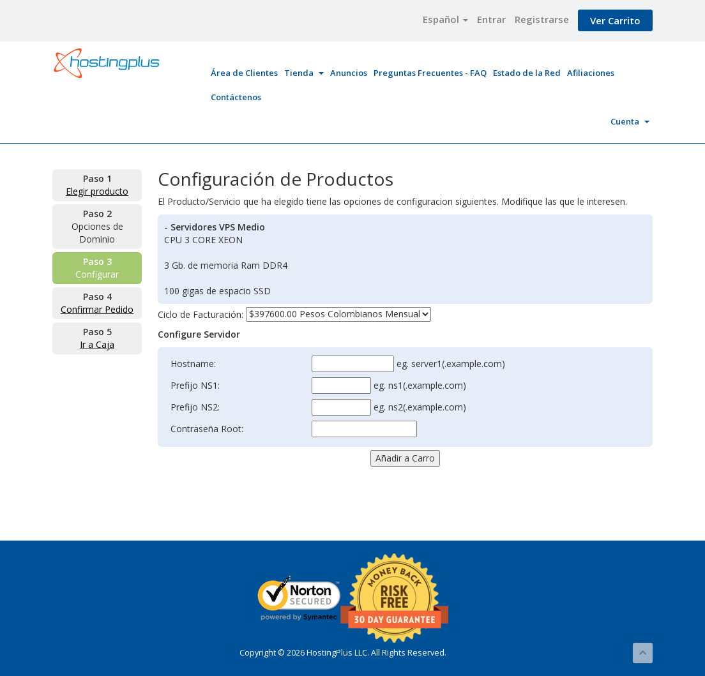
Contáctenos (236, 97)
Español (445, 19)
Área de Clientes (244, 73)
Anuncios (348, 73)
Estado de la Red (527, 73)
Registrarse (542, 19)
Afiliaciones (590, 73)
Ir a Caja (97, 344)
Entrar (491, 19)
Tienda (304, 73)
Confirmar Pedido (97, 309)
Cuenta (629, 121)
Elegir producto (97, 191)
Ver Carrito (615, 20)
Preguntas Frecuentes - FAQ (430, 73)
